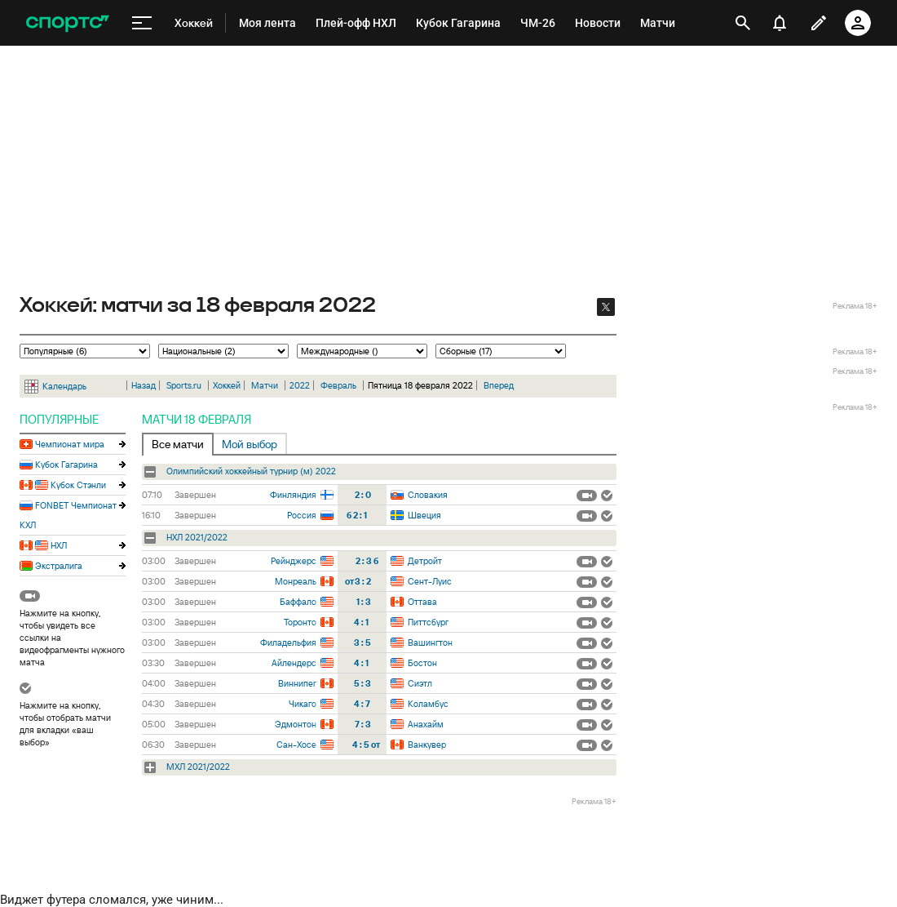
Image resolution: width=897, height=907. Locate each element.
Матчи (264, 385)
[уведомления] (779, 22)
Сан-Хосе (296, 744)
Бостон (422, 663)
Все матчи (178, 444)
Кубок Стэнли (78, 485)
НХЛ (59, 545)
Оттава (422, 601)
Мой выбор (249, 444)
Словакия (428, 494)
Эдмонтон (295, 724)
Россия (301, 515)
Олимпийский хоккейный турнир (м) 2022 (251, 471)
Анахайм (426, 724)
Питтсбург (428, 622)
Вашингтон (430, 642)
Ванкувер (427, 744)
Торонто (300, 622)
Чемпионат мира (69, 444)
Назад (143, 385)
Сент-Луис (430, 581)
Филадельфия (288, 642)
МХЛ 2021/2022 (198, 766)
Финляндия (293, 494)
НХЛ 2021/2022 (197, 537)
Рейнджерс (293, 561)
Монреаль (295, 581)
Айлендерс (294, 663)
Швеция (424, 515)
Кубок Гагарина (66, 464)
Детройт (425, 561)
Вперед (499, 385)
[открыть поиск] (743, 22)
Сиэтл (420, 683)
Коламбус (428, 703)
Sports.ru (183, 385)
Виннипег (297, 683)
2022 (299, 385)
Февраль (338, 385)
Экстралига (58, 565)
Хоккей (227, 385)
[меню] (141, 23)
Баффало (298, 601)
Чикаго (302, 703)
